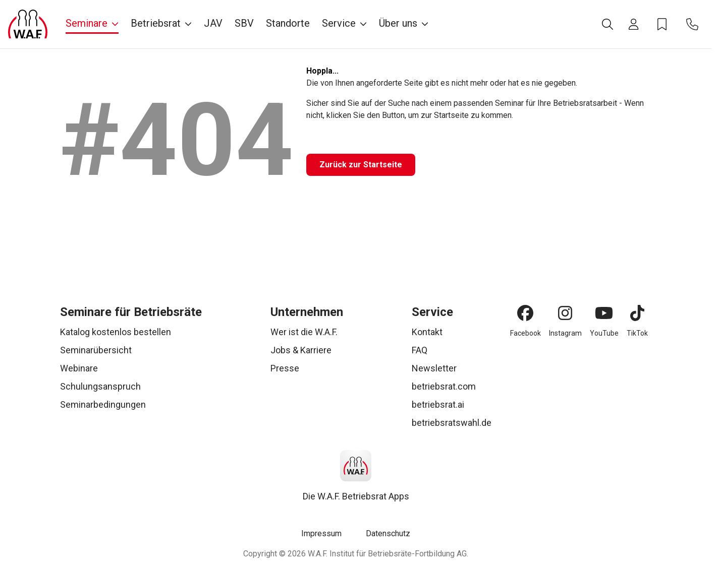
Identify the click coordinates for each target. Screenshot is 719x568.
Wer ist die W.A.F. (304, 332)
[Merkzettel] (662, 24)
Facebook (525, 333)
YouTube (604, 333)
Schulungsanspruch (100, 386)
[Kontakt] (692, 24)
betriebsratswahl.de (451, 422)
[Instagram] (565, 313)
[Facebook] (525, 313)
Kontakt (427, 332)
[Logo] (27, 24)
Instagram (565, 333)
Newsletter (434, 368)
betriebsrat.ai (438, 404)
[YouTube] (604, 313)
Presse (284, 368)
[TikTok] (637, 313)
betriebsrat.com (444, 386)
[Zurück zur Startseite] (360, 165)
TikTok (637, 333)
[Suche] (607, 24)
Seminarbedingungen (103, 404)
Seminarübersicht (96, 350)
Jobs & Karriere (300, 350)
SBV (244, 23)
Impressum (321, 533)
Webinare (79, 368)
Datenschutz (388, 533)
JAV (213, 23)
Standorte (288, 23)
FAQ (419, 350)
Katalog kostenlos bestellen (115, 332)
